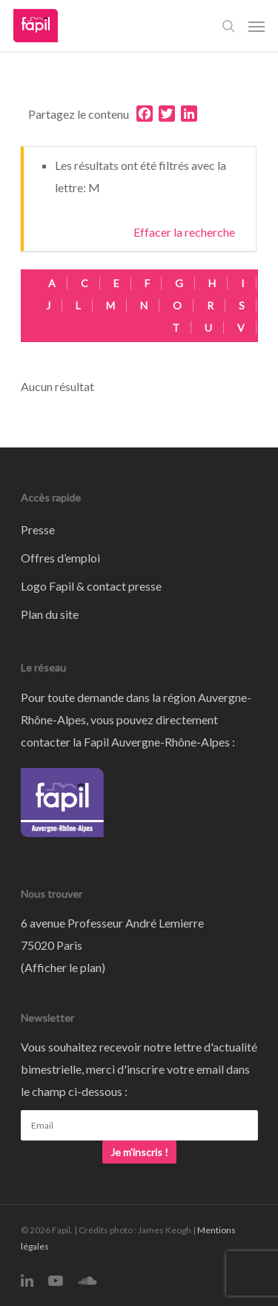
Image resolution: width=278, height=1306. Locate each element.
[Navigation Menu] (256, 26)
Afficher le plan (63, 967)
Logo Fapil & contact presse (91, 586)
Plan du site (50, 614)
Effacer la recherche (184, 232)
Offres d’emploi (60, 558)
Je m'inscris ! (139, 1152)
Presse (38, 529)
